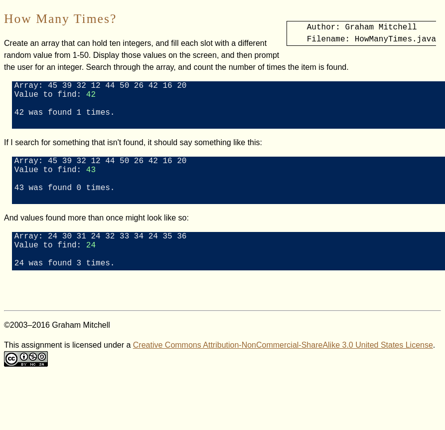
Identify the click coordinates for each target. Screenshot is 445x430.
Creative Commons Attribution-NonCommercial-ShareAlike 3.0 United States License (283, 373)
